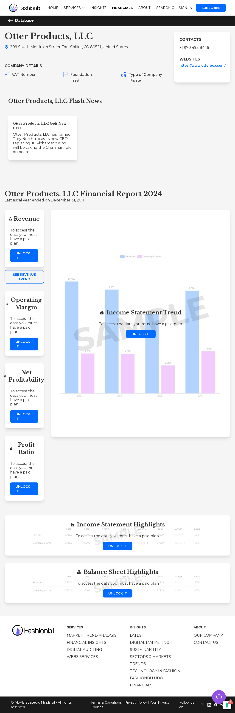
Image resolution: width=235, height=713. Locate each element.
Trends (138, 664)
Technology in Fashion (155, 671)
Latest (137, 635)
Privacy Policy (136, 702)
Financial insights (86, 642)
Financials (122, 8)
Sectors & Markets (150, 657)
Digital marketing (149, 642)
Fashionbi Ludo (146, 678)
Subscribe (210, 8)
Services (74, 8)
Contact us (206, 642)
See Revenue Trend (24, 277)
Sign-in (185, 8)
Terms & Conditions (106, 702)
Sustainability (145, 649)
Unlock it (23, 255)
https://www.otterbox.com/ (202, 65)
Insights (98, 8)
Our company (208, 635)
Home (52, 8)
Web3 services (82, 657)
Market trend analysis (92, 635)
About (144, 8)
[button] (219, 697)
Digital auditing (84, 649)
